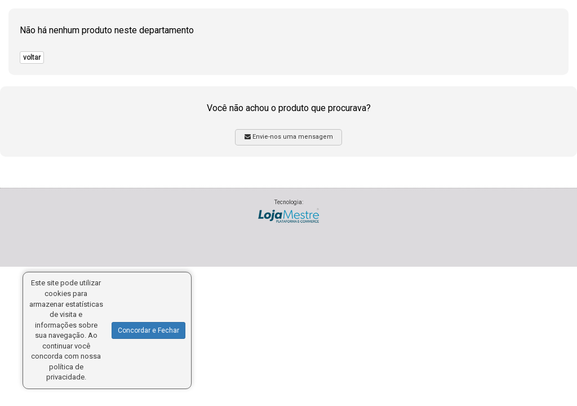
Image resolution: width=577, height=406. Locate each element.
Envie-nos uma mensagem (289, 136)
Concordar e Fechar (148, 330)
